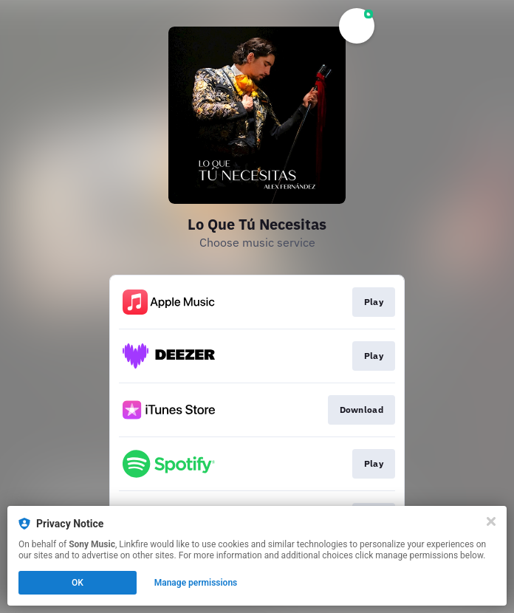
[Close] (491, 521)
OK (77, 583)
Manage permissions (196, 583)
